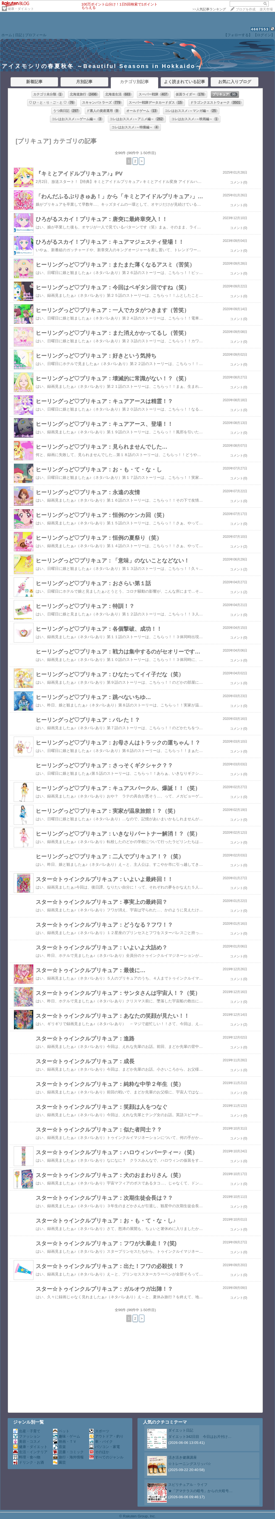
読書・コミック (68, 1452)
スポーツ (99, 1431)
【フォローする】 (238, 35)
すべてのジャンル (106, 1457)
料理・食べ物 (26, 1457)
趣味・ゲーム (66, 1436)
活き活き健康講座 (182, 1457)
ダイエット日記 (180, 1430)
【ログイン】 (264, 35)
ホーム (6, 35)
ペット (61, 1431)
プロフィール (35, 35)
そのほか (99, 1452)
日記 (18, 35)
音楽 (59, 1447)
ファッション (26, 1436)
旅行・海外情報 (68, 1457)
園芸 (59, 1462)
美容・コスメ (26, 1441)
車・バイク (101, 1441)
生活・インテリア (30, 1452)
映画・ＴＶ (65, 1441)
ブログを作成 (246, 9)
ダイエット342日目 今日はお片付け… (200, 1437)
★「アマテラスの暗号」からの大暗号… (200, 1491)
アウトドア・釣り (106, 1436)
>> (209, 9)
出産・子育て (26, 1431)
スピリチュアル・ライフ (187, 1485)
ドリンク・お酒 (28, 1462)
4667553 (260, 29)
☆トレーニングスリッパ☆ (189, 1464)
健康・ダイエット (21, 9)
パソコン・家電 (104, 1447)
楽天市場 (266, 9)
